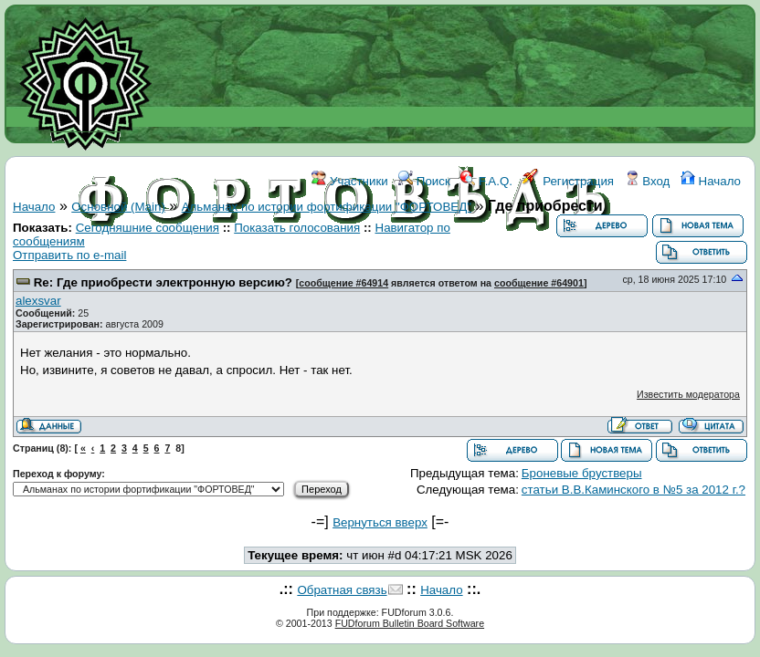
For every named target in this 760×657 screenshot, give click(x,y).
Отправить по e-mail (69, 255)
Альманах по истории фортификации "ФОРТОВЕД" (326, 207)
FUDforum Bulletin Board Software (409, 623)
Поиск (424, 181)
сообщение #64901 (539, 282)
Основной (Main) (118, 207)
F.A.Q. (486, 181)
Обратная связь (341, 590)
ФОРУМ (253, 262)
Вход (647, 181)
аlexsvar (38, 301)
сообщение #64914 (343, 282)
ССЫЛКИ (353, 262)
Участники (349, 181)
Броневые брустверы (582, 473)
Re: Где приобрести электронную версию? (163, 282)
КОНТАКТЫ (426, 262)
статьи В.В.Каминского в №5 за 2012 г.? (633, 489)
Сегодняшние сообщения (147, 228)
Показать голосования (297, 228)
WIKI (301, 262)
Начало (711, 181)
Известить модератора (688, 394)
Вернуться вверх (380, 522)
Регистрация (568, 181)
